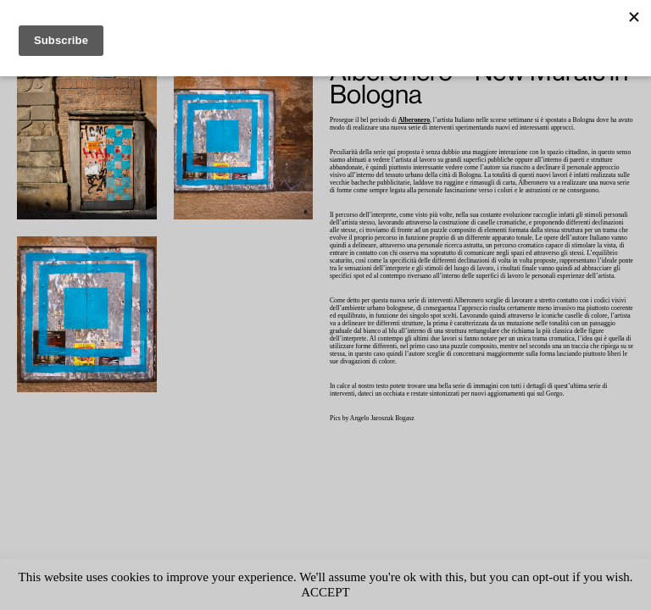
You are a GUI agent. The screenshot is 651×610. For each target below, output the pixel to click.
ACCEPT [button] (360, 591)
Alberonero (427, 121)
